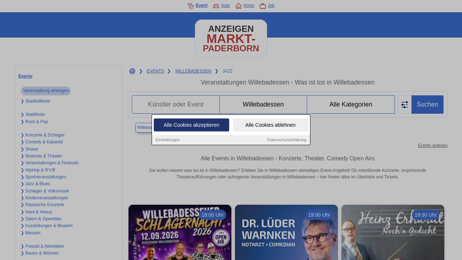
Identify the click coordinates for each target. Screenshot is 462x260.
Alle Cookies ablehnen (270, 125)
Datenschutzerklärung (286, 140)
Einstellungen (168, 140)
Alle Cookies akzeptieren (191, 125)
